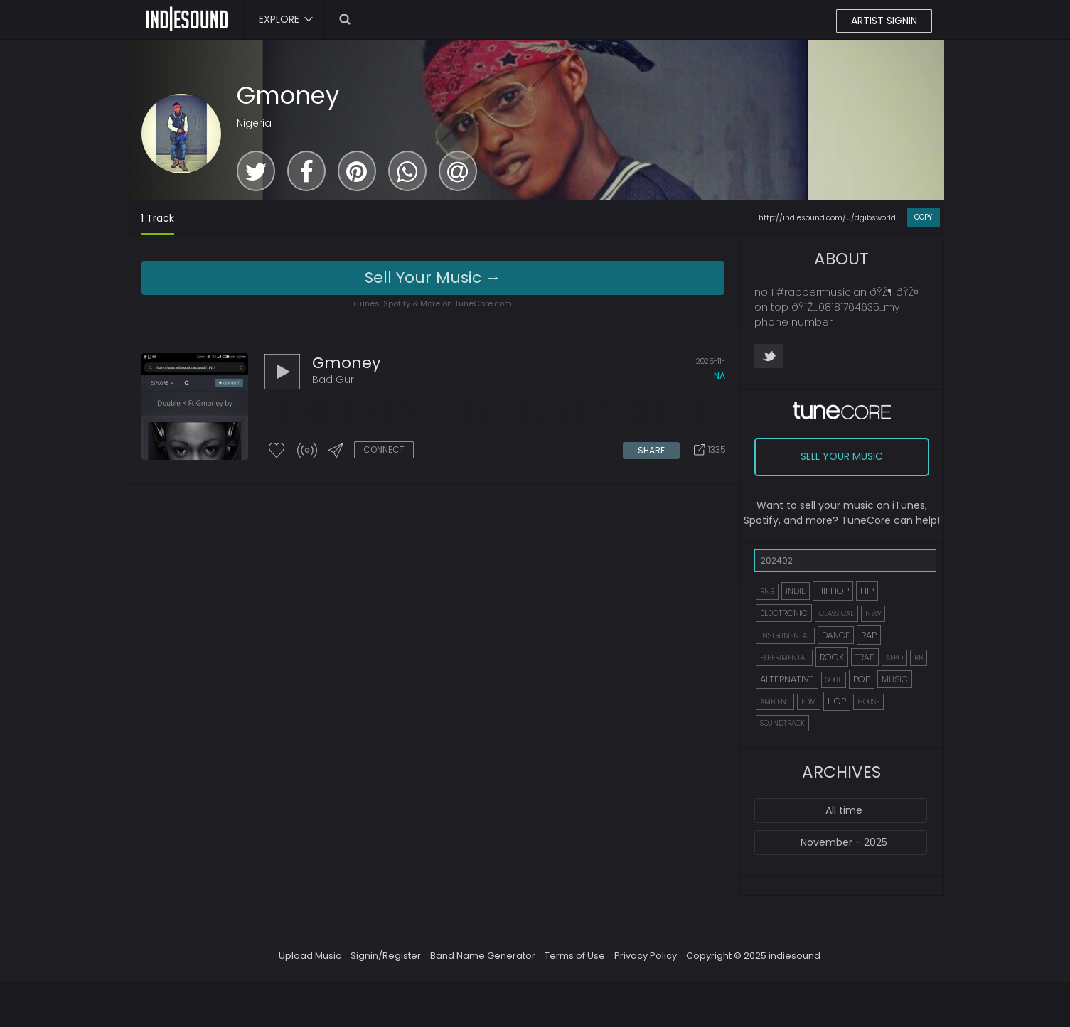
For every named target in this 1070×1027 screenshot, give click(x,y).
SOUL (833, 679)
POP (861, 679)
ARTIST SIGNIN (884, 21)
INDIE (796, 591)
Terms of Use (575, 955)
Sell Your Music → (433, 278)
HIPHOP (833, 591)
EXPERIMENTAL (784, 657)
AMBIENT (775, 702)
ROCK (832, 657)
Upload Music (310, 955)
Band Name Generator (482, 955)
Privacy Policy (645, 955)
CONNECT (384, 449)
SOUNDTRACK (782, 723)
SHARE (651, 450)
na (719, 376)
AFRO (894, 657)
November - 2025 (844, 842)
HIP (867, 591)
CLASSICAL (836, 613)
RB (918, 657)
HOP (837, 701)
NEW (873, 613)
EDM (808, 702)
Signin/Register (386, 955)
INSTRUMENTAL (785, 635)
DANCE (836, 635)
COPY (923, 217)
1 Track (157, 218)
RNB (767, 591)
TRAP (864, 657)
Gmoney (288, 95)
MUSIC (895, 679)
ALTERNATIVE (787, 679)
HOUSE (868, 702)
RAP (869, 635)
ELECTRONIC (784, 613)
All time (843, 810)
